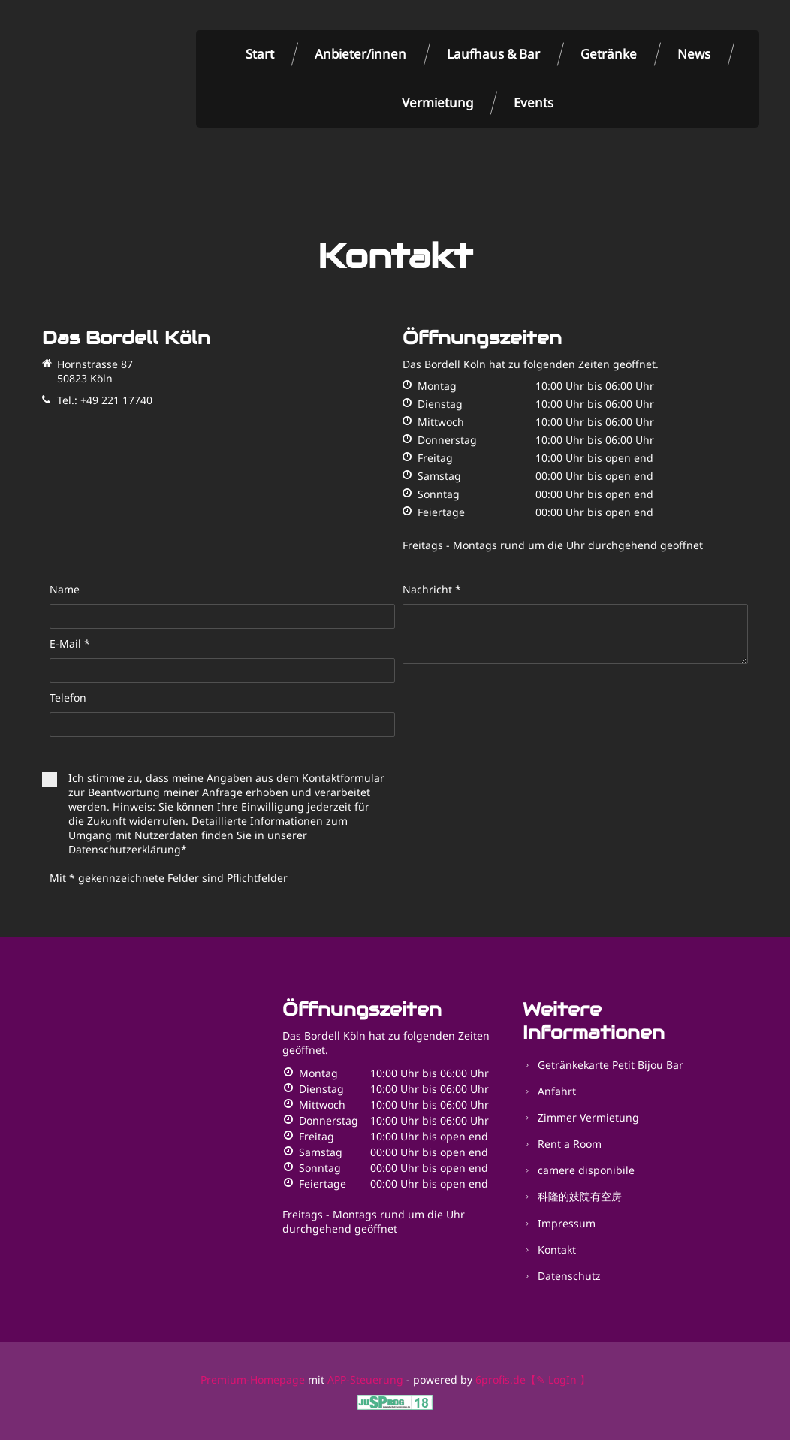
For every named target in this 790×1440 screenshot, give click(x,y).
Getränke (608, 53)
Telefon (68, 697)
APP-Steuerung (365, 1379)
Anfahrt (557, 1091)
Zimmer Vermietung (588, 1117)
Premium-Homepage (253, 1379)
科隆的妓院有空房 (580, 1196)
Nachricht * (432, 589)
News (693, 53)
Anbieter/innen (360, 53)
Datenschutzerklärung (124, 849)
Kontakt (557, 1249)
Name (65, 589)
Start (260, 53)
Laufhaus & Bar (493, 53)
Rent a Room (570, 1144)
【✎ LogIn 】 (558, 1379)
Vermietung (437, 102)
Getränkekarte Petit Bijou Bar (610, 1065)
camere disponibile (586, 1170)
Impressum (567, 1223)
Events (533, 102)
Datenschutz (569, 1276)
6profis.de (500, 1379)
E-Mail (70, 643)
